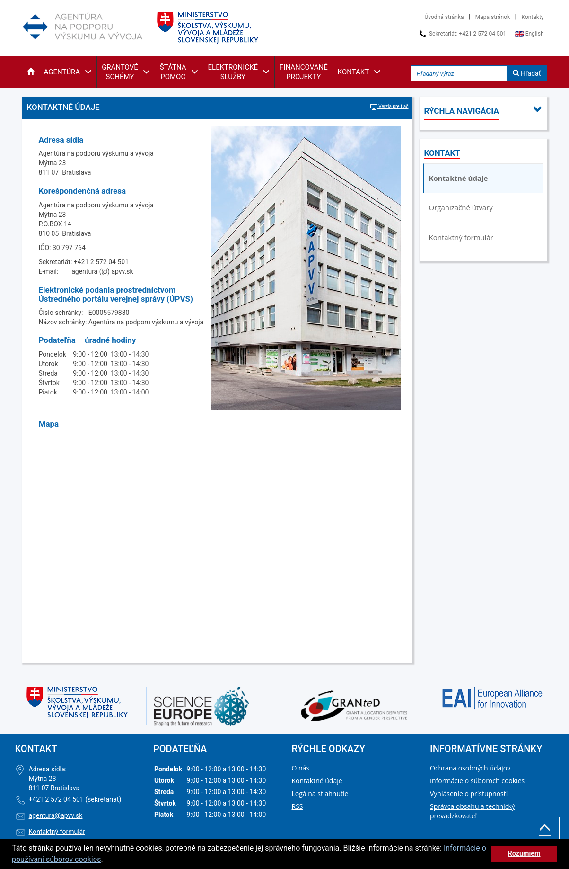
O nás (301, 767)
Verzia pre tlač (389, 106)
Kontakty (533, 17)
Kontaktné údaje (458, 178)
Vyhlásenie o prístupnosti (469, 793)
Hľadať (527, 73)
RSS (297, 806)
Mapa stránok (492, 17)
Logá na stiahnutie (320, 793)
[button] (30, 72)
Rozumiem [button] (524, 854)
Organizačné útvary (461, 207)
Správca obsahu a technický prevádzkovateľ (472, 811)
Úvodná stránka (444, 17)
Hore (544, 834)
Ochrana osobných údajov (470, 767)
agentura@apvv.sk (56, 815)
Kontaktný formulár (461, 237)
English (529, 33)
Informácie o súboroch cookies (477, 780)
